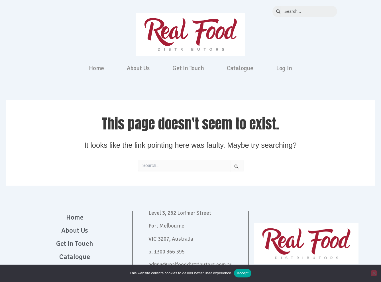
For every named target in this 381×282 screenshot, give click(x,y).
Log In (284, 68)
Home (96, 68)
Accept (242, 273)
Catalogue (240, 68)
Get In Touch (188, 68)
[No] (374, 273)
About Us (138, 68)
